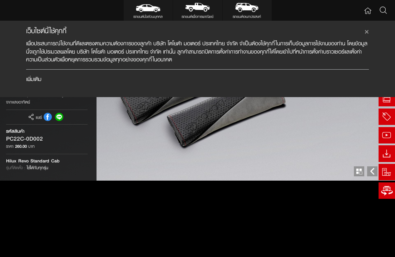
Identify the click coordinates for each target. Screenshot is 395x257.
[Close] (367, 30)
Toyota (22, 10)
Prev (372, 248)
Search (383, 10)
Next (386, 248)
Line (59, 193)
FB (48, 193)
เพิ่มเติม (33, 79)
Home (367, 10)
